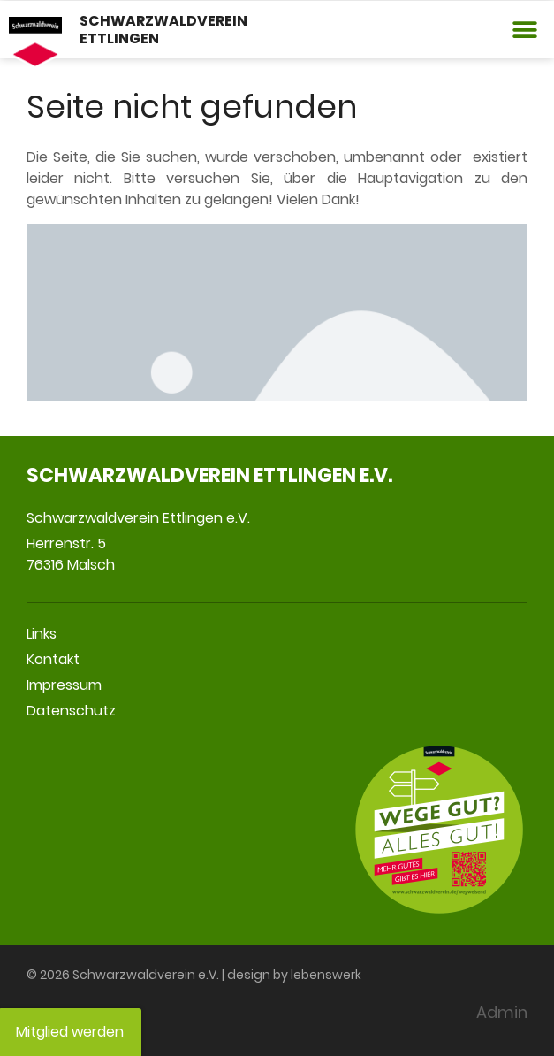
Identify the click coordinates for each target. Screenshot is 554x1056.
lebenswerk (326, 974)
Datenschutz (71, 710)
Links (42, 634)
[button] (525, 30)
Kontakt (53, 659)
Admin (501, 1012)
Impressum (64, 685)
